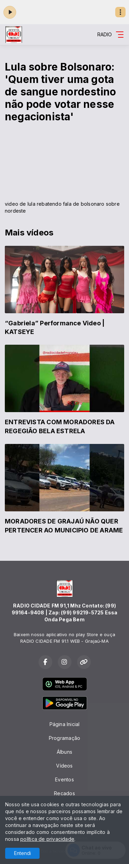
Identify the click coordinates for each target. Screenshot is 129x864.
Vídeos (64, 766)
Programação (64, 738)
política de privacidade (47, 839)
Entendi (22, 853)
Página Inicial (65, 724)
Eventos (64, 779)
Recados (64, 793)
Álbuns (64, 752)
